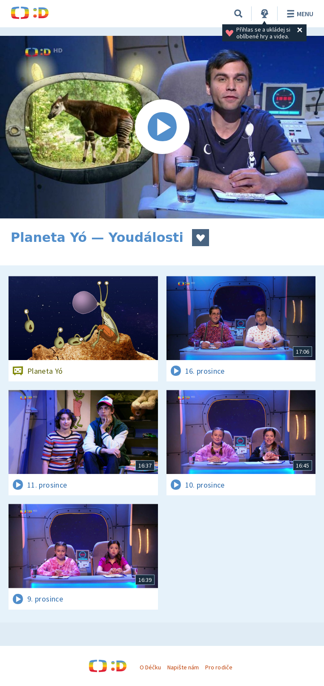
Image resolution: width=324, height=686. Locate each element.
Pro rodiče (218, 667)
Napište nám (183, 667)
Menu (298, 13)
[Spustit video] (162, 127)
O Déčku (150, 667)
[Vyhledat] (238, 13)
